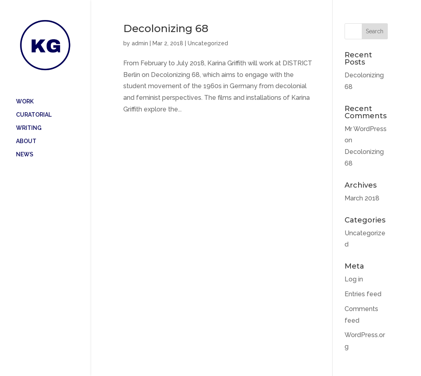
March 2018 (362, 198)
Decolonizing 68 (165, 28)
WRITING (29, 116)
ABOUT (26, 130)
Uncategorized (208, 43)
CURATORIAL (34, 103)
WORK (25, 90)
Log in (354, 279)
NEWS (24, 143)
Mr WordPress (366, 129)
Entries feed (363, 294)
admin (140, 43)
